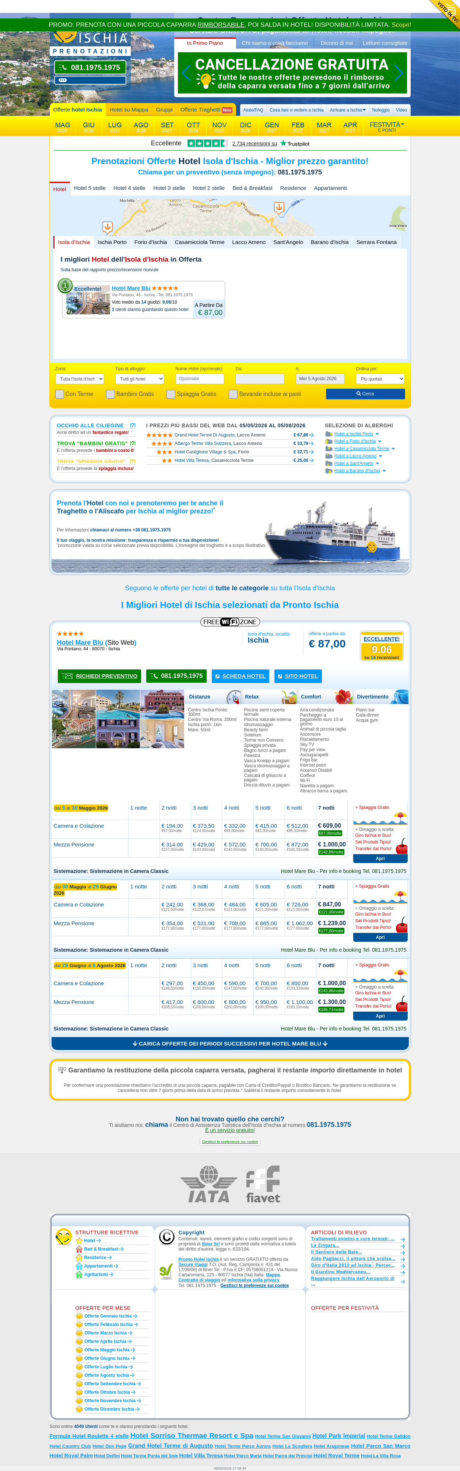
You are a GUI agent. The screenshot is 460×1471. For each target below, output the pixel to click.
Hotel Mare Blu (131, 288)
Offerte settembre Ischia (110, 1383)
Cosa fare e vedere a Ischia (297, 110)
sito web (121, 642)
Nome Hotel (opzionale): (199, 368)
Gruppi (164, 109)
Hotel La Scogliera (292, 1446)
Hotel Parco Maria (242, 1455)
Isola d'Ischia (74, 242)
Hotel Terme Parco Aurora (243, 1446)
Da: (238, 368)
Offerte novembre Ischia (110, 1400)
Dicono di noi (337, 43)
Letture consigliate (385, 43)
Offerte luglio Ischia (106, 1366)
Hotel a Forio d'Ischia (355, 441)
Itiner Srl (211, 1244)
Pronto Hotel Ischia (199, 1259)
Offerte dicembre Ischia (109, 1409)
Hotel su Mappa (129, 109)
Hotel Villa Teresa (201, 1455)
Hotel (59, 189)
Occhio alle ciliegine (90, 425)
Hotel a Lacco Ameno (355, 456)
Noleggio (381, 110)
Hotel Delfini (107, 1455)
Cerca (365, 393)
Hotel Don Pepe (110, 1446)
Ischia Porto (112, 242)
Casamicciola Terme (200, 242)
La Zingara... (325, 1245)
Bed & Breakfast (252, 188)
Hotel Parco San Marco (380, 1446)
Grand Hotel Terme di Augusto (170, 1446)
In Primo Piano (205, 43)
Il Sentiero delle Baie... (336, 1252)
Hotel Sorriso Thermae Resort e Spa (191, 1435)
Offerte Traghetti (206, 109)
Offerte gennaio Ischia (108, 1316)
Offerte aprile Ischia (106, 1341)
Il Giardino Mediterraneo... (341, 1271)
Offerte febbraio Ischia (109, 1324)
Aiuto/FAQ (253, 110)
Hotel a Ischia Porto (353, 433)
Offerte (77, 109)
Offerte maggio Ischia (107, 1349)
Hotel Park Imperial (338, 1436)
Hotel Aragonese (331, 1446)
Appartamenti (330, 188)
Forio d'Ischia (150, 242)
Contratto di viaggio (199, 1280)
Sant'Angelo (288, 242)
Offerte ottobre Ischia (107, 1392)
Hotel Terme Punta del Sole (149, 1455)
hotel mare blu (80, 642)
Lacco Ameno (249, 242)
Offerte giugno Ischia (107, 1358)
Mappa (273, 1274)
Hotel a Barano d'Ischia (357, 470)
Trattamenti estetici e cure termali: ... (353, 1238)
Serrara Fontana (377, 242)
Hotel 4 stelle (129, 188)
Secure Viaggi (193, 1264)
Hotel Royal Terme (336, 1455)
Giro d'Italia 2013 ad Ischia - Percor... (353, 1265)
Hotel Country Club (70, 1446)
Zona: (61, 368)
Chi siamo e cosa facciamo (275, 43)
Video (401, 110)
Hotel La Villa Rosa (381, 1455)
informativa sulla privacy (254, 1280)
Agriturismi (96, 1274)
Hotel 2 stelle (209, 188)
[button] (230, 1142)
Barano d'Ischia (330, 242)
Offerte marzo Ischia (106, 1333)
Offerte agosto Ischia (107, 1375)
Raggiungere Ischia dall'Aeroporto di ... (353, 1281)
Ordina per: (367, 368)
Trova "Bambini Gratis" (92, 443)
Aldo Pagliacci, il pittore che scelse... (353, 1258)
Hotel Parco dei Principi (287, 1455)
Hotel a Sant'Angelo (353, 463)
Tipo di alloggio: (130, 368)
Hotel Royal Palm (71, 1455)
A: (298, 368)
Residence (293, 188)
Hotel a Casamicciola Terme (361, 448)
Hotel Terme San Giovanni (283, 1436)
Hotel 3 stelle (169, 188)
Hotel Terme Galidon (389, 1436)
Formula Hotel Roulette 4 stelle (89, 1436)
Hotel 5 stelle (90, 188)
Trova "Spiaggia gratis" (91, 461)
